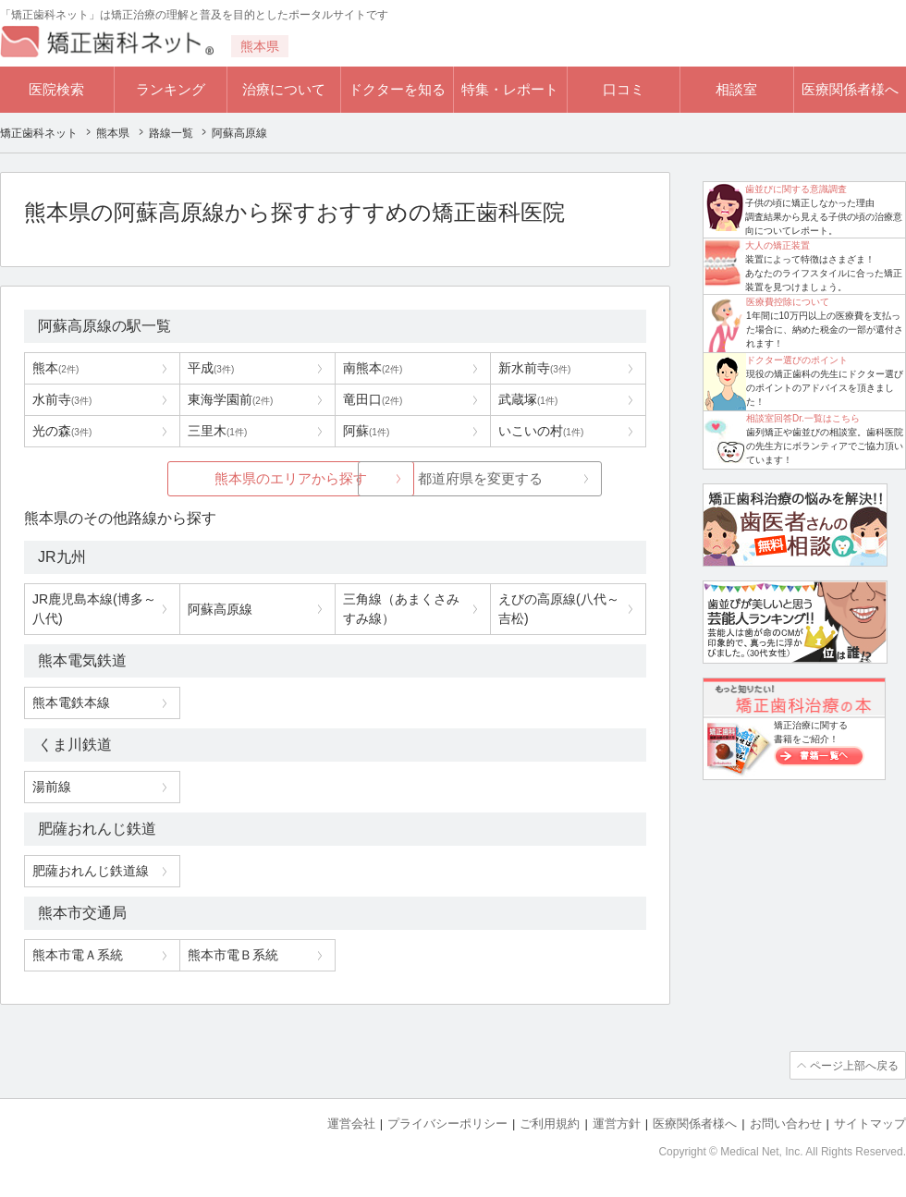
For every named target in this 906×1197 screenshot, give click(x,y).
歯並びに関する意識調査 (796, 189)
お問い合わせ (786, 1123)
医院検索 (56, 89)
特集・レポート (509, 89)
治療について (283, 89)
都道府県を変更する (473, 478)
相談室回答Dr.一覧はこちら (803, 418)
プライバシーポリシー (447, 1123)
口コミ (623, 89)
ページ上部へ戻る (853, 1065)
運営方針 (617, 1123)
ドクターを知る (397, 89)
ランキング (170, 89)
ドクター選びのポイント (797, 360)
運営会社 (351, 1123)
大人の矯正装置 (777, 245)
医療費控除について (787, 302)
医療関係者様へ (850, 89)
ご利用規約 (550, 1123)
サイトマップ (870, 1123)
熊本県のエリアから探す (196, 478)
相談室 (736, 89)
